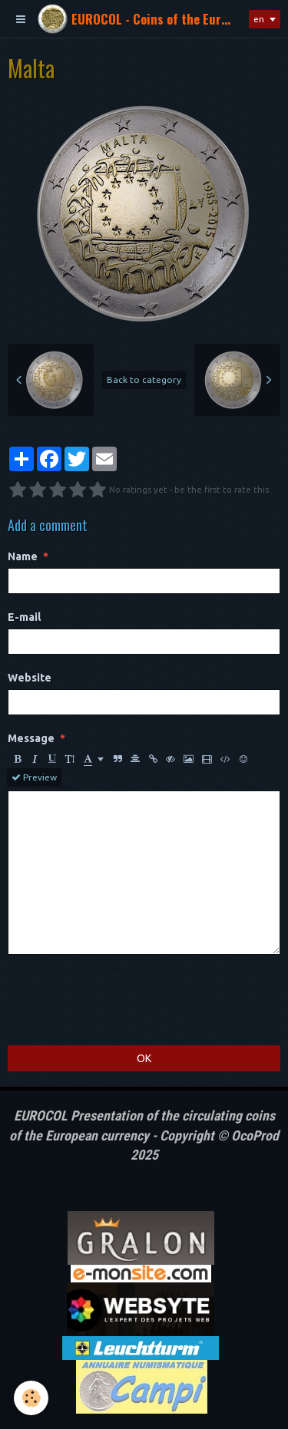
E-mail (24, 617)
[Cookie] (31, 1398)
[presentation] (124, 1000)
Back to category (144, 379)
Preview (34, 777)
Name (23, 556)
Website (29, 678)
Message (31, 738)
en (258, 19)
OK (144, 1058)
